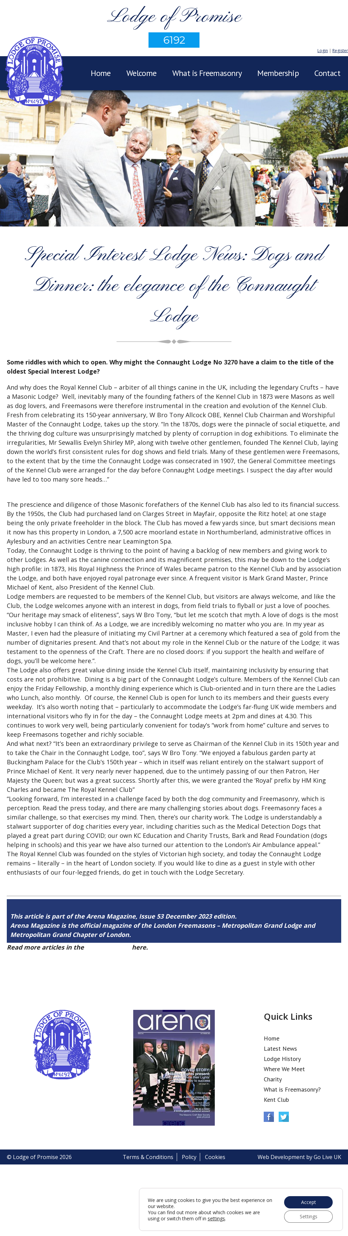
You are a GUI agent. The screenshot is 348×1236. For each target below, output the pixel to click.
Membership (278, 73)
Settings (308, 1216)
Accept (308, 1202)
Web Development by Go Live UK (299, 1157)
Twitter (284, 1117)
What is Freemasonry (207, 73)
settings (216, 1219)
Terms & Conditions (148, 1157)
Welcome (141, 73)
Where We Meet (284, 1069)
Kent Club (276, 1100)
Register (340, 50)
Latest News (280, 1048)
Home (101, 73)
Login (322, 50)
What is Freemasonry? (292, 1089)
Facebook (269, 1117)
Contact (327, 73)
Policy (189, 1157)
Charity (273, 1079)
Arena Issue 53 (108, 947)
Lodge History (282, 1059)
